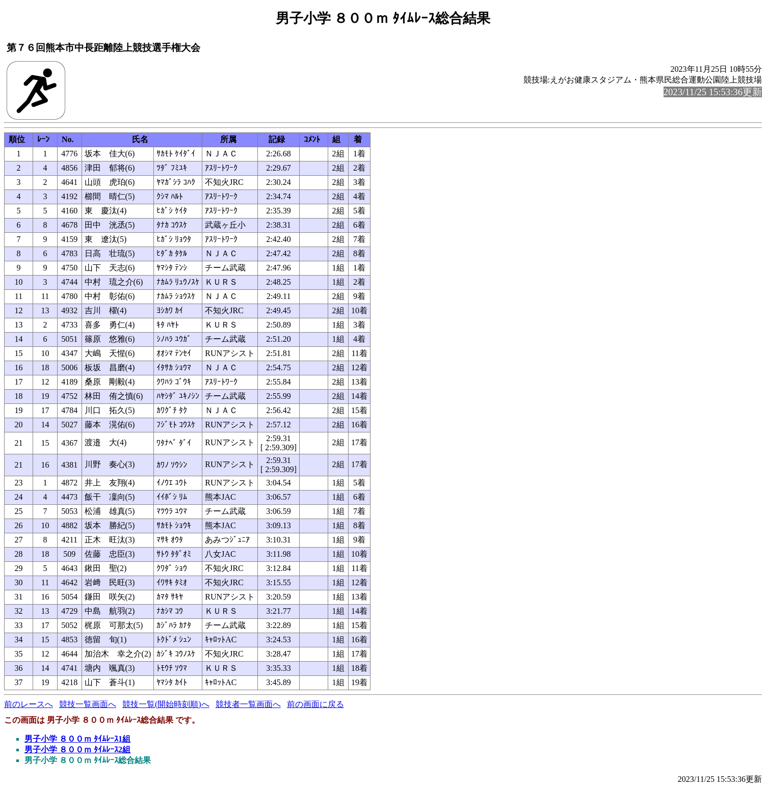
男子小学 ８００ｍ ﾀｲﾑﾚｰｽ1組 (77, 738)
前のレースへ (28, 704)
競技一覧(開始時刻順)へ (165, 704)
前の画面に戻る (315, 704)
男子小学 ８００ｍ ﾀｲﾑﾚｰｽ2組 (77, 749)
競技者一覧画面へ (248, 704)
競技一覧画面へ (87, 704)
